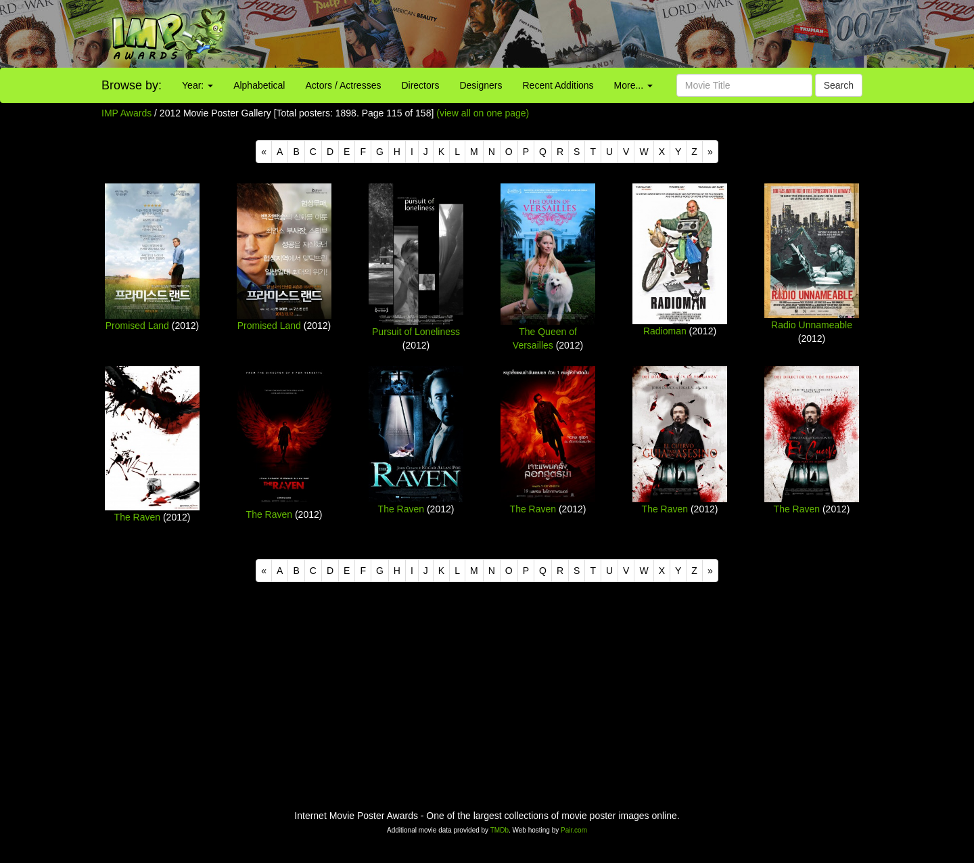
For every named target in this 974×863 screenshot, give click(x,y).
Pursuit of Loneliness (416, 331)
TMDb (499, 830)
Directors (420, 85)
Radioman (665, 331)
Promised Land (137, 325)
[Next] (710, 151)
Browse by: (131, 85)
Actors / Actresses (343, 85)
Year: (197, 85)
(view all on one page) (482, 113)
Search (839, 85)
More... (633, 85)
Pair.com (574, 830)
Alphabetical (259, 85)
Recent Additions (558, 85)
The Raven (137, 517)
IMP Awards (126, 113)
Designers (480, 85)
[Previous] (264, 151)
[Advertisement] (609, 33)
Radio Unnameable (811, 324)
